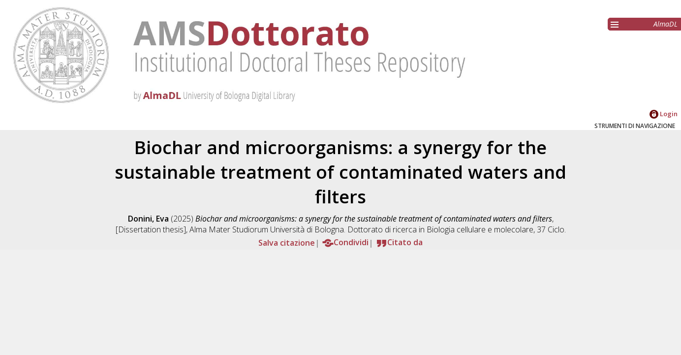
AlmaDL (665, 24)
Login (664, 113)
